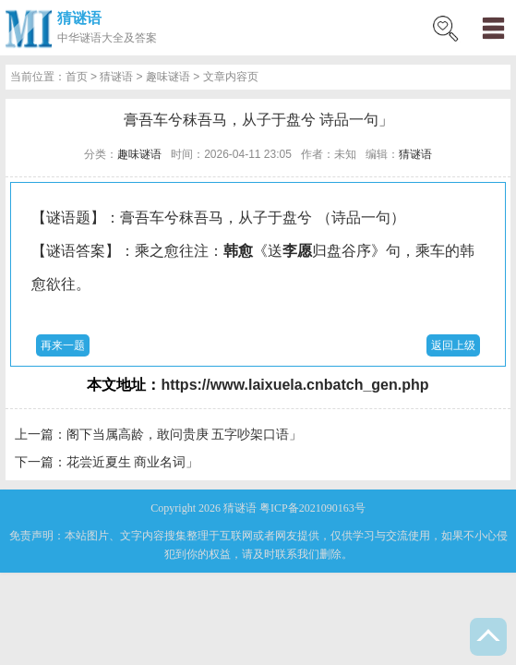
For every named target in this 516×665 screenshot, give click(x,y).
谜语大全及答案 (118, 37)
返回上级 (453, 345)
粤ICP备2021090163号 (312, 508)
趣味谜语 (168, 76)
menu (493, 28)
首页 (77, 76)
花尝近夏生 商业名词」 (132, 461)
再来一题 (63, 345)
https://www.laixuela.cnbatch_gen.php (294, 385)
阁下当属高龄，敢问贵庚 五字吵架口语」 (184, 434)
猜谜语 (79, 18)
